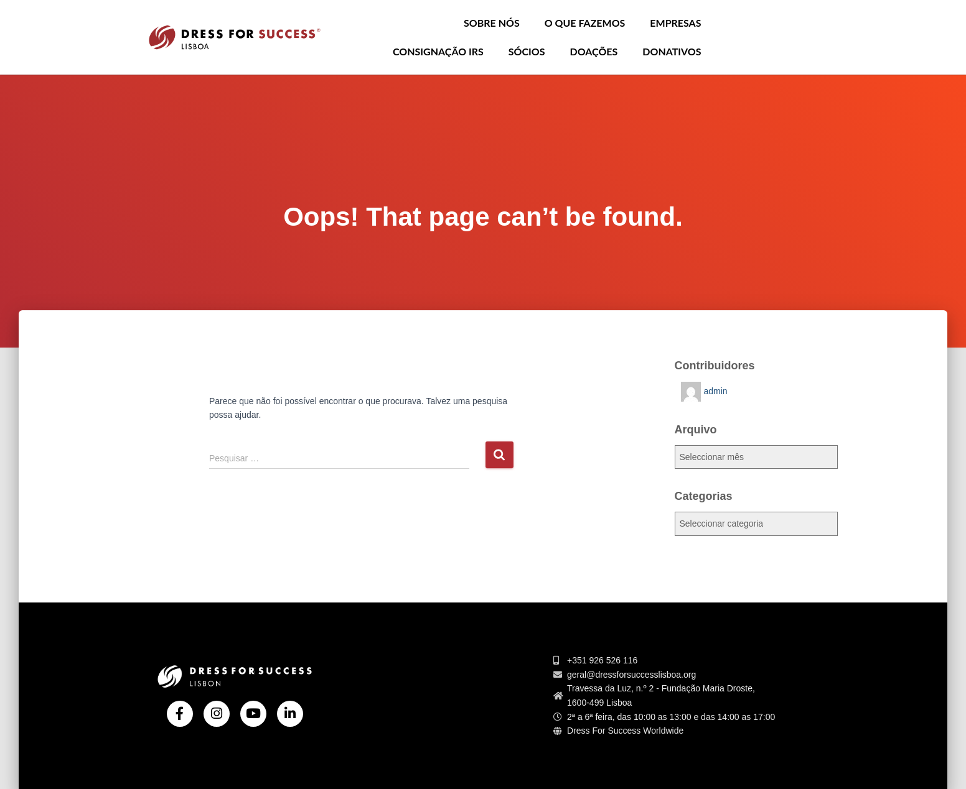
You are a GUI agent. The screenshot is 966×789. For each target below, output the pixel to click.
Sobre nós (492, 23)
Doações (594, 51)
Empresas (675, 23)
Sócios (527, 51)
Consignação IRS (438, 51)
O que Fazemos (585, 23)
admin (716, 391)
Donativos (671, 51)
